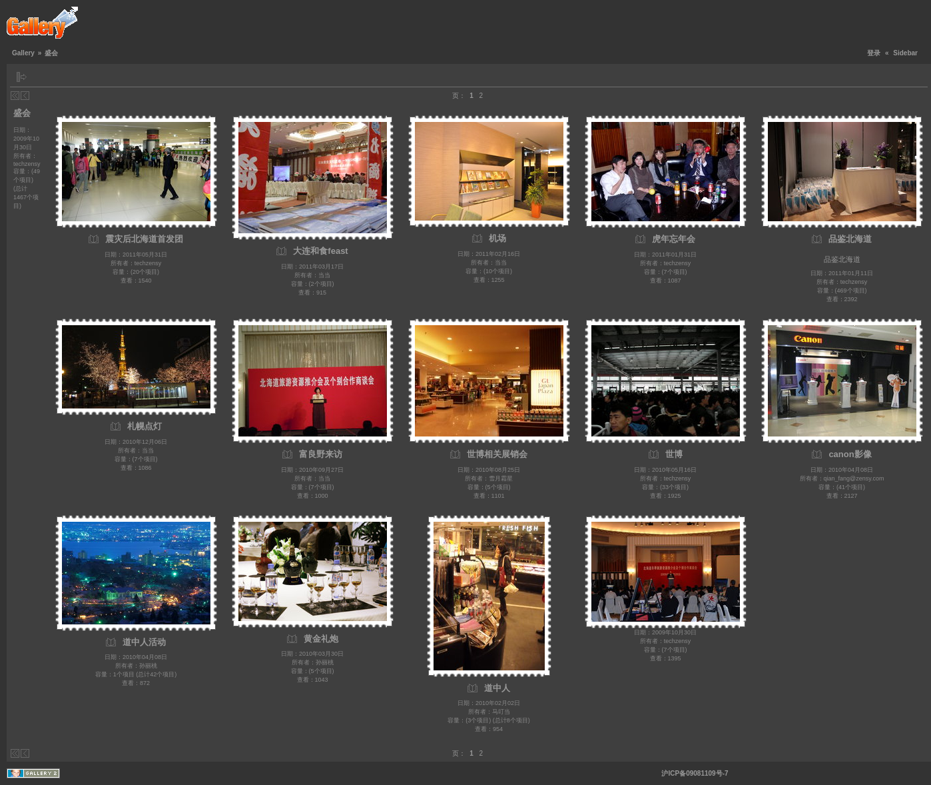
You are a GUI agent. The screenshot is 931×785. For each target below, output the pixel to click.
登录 (873, 53)
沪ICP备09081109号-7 (694, 773)
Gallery (23, 53)
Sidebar (905, 53)
